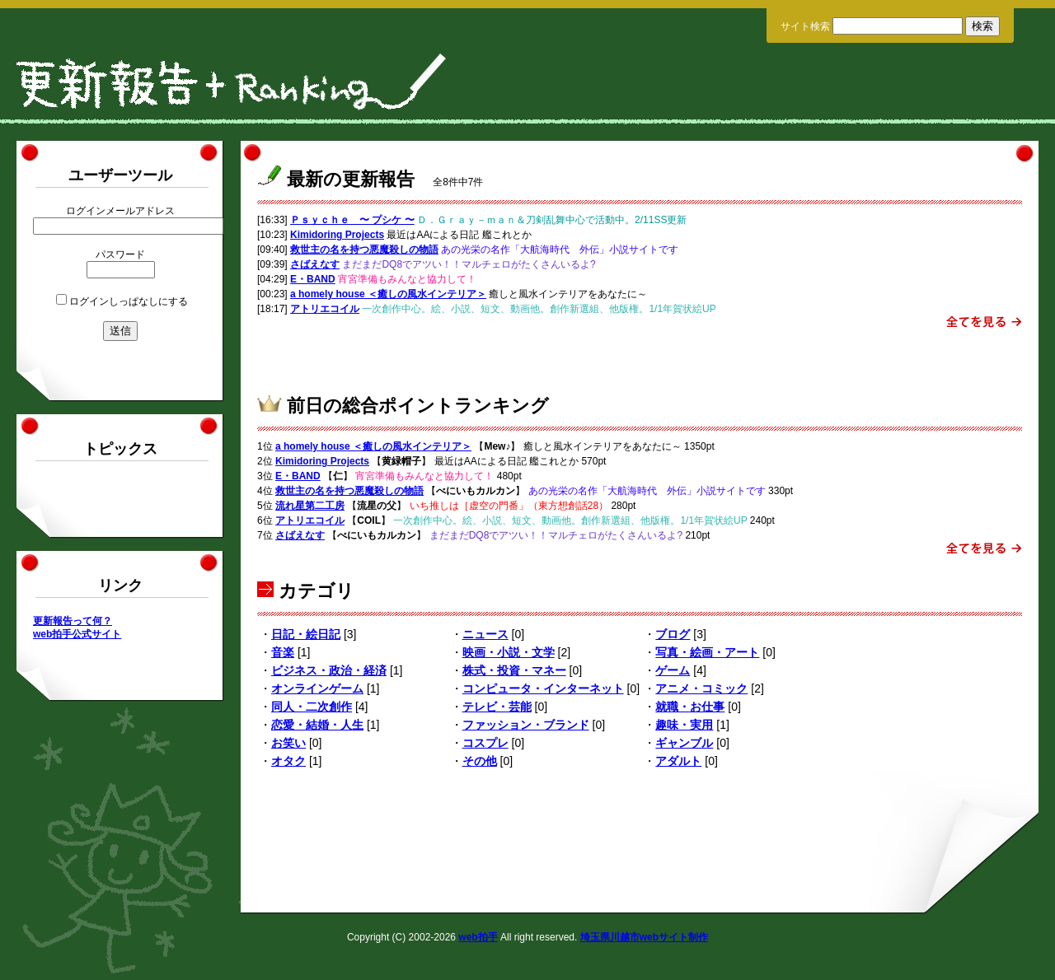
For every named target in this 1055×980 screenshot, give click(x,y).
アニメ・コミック (701, 688)
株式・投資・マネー (514, 670)
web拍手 (477, 937)
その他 (479, 761)
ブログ (672, 634)
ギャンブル (684, 742)
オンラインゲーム (317, 688)
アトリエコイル (324, 309)
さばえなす (315, 264)
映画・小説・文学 (508, 652)
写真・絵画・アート (707, 652)
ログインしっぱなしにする (128, 301)
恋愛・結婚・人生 (317, 724)
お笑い (288, 742)
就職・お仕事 (689, 706)
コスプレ (485, 742)
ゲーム (672, 670)
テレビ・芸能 (497, 706)
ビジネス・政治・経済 (329, 670)
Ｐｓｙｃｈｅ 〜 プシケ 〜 (352, 220)
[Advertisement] (639, 356)
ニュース (485, 634)
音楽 (282, 652)
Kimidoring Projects (337, 234)
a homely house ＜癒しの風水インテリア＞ (388, 294)
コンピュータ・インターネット (543, 688)
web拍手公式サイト (77, 634)
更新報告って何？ (72, 621)
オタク (288, 761)
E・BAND (312, 279)
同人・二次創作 (311, 706)
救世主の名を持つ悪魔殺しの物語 (364, 249)
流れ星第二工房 (310, 505)
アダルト (678, 761)
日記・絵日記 (305, 634)
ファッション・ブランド (525, 724)
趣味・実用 (684, 724)
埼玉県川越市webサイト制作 (644, 937)
